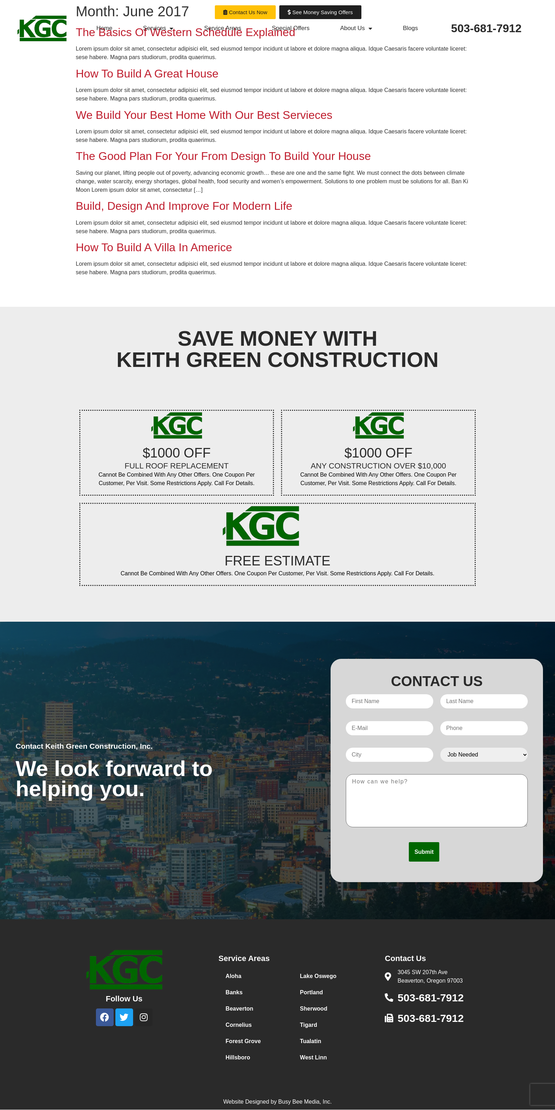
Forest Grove (243, 1041)
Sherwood (313, 1009)
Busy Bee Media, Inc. (305, 1102)
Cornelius (238, 1025)
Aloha (233, 976)
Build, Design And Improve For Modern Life (184, 206)
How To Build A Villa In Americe (154, 247)
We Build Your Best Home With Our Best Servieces (204, 115)
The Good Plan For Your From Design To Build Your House (223, 156)
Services (158, 28)
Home (104, 28)
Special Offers (290, 28)
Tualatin (310, 1041)
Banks (233, 992)
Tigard (308, 1025)
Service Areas (222, 28)
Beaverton (239, 1009)
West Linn (313, 1057)
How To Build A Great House (147, 73)
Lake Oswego (318, 976)
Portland (311, 992)
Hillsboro (237, 1057)
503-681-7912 (486, 28)
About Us (356, 28)
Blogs (410, 28)
